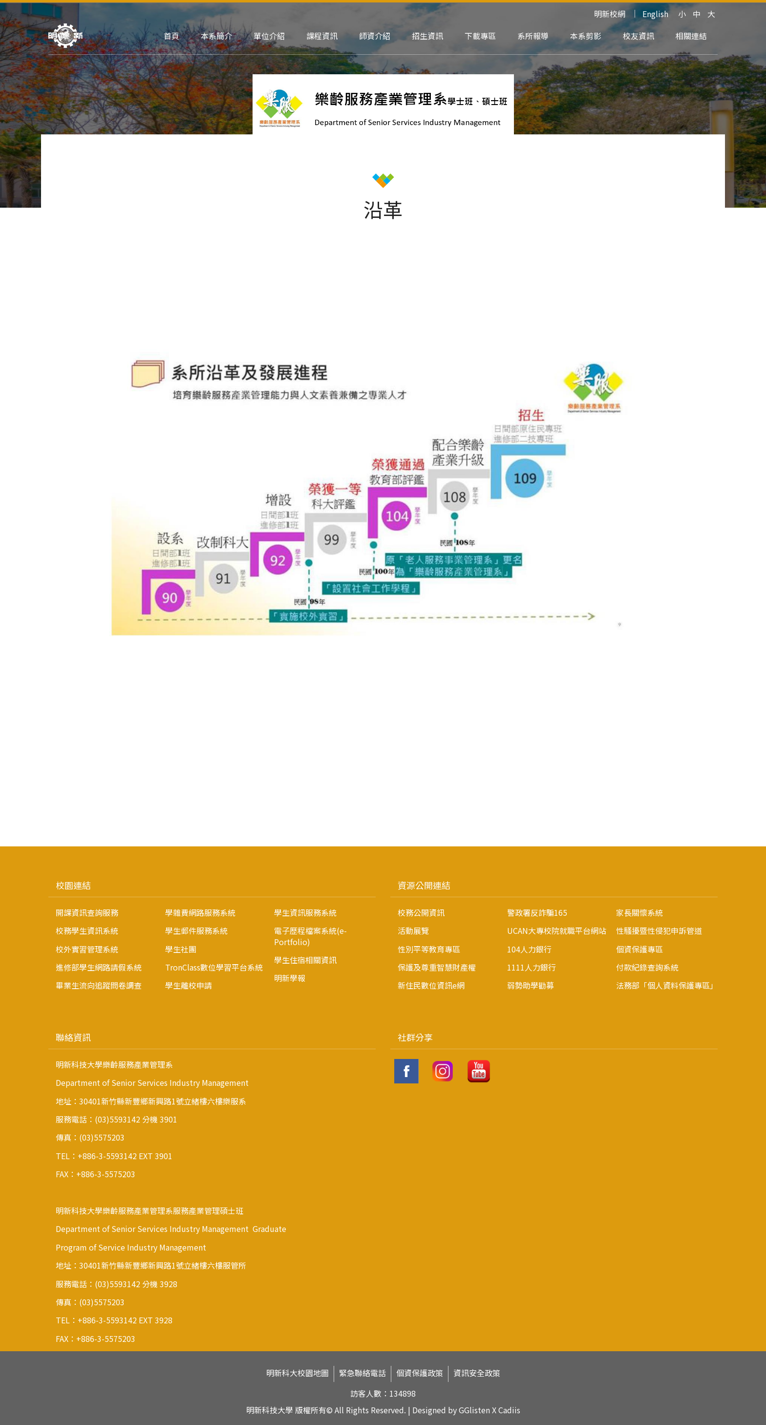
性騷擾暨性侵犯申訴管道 (659, 930)
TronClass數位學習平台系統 (214, 967)
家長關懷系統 (639, 912)
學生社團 (180, 949)
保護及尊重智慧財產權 (437, 967)
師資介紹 (374, 36)
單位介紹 (269, 36)
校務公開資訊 (421, 912)
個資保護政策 (419, 1373)
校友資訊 (638, 36)
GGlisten (474, 1410)
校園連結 (73, 885)
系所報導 (533, 36)
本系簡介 (216, 36)
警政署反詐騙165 (537, 912)
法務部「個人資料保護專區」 (667, 985)
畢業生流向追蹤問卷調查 (99, 985)
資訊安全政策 (476, 1373)
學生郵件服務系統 (196, 930)
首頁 (171, 36)
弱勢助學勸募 (530, 985)
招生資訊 (427, 36)
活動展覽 (413, 930)
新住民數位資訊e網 (431, 985)
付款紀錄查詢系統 (647, 967)
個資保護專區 (639, 949)
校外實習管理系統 (87, 949)
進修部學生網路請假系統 (99, 967)
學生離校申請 (188, 985)
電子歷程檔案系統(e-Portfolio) (310, 936)
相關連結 (691, 36)
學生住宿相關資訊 (305, 960)
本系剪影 (585, 36)
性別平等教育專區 (429, 949)
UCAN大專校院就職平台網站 (556, 930)
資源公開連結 (424, 885)
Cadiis (509, 1410)
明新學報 (289, 978)
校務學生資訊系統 (87, 930)
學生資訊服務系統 (305, 912)
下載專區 (480, 36)
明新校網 (609, 14)
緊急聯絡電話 (362, 1373)
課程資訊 (322, 36)
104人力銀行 (529, 949)
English (655, 14)
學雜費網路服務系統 (200, 912)
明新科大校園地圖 (297, 1373)
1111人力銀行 (531, 967)
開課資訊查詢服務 (87, 912)
